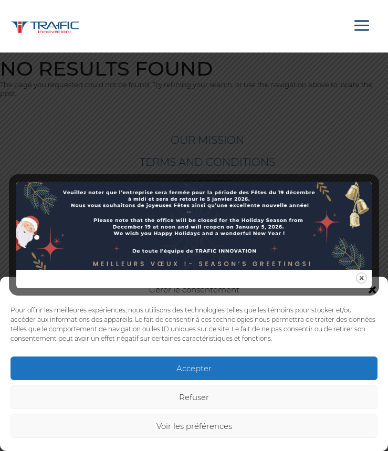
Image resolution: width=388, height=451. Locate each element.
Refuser (194, 397)
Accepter (194, 368)
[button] (372, 290)
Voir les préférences (194, 426)
